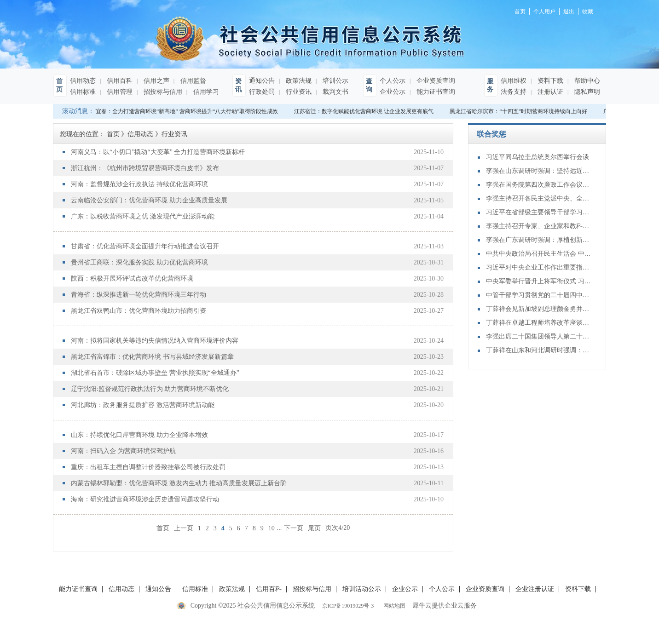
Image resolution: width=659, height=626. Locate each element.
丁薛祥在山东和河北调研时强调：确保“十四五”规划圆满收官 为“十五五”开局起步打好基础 (539, 350)
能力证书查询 (435, 91)
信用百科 (119, 80)
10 (271, 528)
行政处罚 (262, 91)
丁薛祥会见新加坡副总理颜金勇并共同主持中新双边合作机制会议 (539, 308)
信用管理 (119, 91)
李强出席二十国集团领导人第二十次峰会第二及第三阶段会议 (539, 336)
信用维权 (513, 80)
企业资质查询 (435, 80)
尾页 (314, 527)
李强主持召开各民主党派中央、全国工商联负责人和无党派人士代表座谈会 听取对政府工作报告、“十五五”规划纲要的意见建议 (539, 198)
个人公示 (392, 80)
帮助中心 (586, 80)
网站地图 (393, 606)
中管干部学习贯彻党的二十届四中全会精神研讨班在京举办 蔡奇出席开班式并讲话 (539, 295)
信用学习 (205, 91)
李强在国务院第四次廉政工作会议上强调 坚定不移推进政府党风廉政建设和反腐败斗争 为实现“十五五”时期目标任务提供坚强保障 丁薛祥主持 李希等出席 (539, 184)
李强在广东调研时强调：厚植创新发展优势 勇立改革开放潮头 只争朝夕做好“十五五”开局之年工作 (539, 239)
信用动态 (83, 80)
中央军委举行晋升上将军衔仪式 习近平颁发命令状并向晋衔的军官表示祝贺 (539, 281)
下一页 (293, 527)
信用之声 (155, 80)
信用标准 (83, 91)
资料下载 (549, 80)
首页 (162, 527)
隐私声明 (586, 91)
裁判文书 (334, 91)
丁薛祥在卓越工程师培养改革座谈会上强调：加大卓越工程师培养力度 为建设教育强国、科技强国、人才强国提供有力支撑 (539, 322)
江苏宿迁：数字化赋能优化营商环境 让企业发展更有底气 (366, 111)
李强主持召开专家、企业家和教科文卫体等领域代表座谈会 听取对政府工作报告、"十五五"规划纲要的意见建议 (539, 226)
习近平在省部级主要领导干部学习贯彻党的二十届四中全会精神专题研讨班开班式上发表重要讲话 (539, 212)
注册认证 (549, 91)
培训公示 (334, 80)
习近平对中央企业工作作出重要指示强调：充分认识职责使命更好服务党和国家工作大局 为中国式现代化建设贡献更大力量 (539, 267)
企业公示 (392, 91)
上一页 (183, 527)
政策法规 (298, 80)
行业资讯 (298, 91)
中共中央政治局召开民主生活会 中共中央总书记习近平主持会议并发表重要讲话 (539, 253)
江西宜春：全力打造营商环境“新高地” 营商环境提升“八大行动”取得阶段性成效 (183, 111)
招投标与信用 (162, 91)
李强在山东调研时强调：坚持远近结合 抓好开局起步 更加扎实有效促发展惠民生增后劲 (539, 170)
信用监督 (192, 80)
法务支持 (513, 91)
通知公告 (262, 80)
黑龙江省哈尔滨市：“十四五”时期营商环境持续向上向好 (521, 111)
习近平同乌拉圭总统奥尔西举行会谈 (537, 157)
